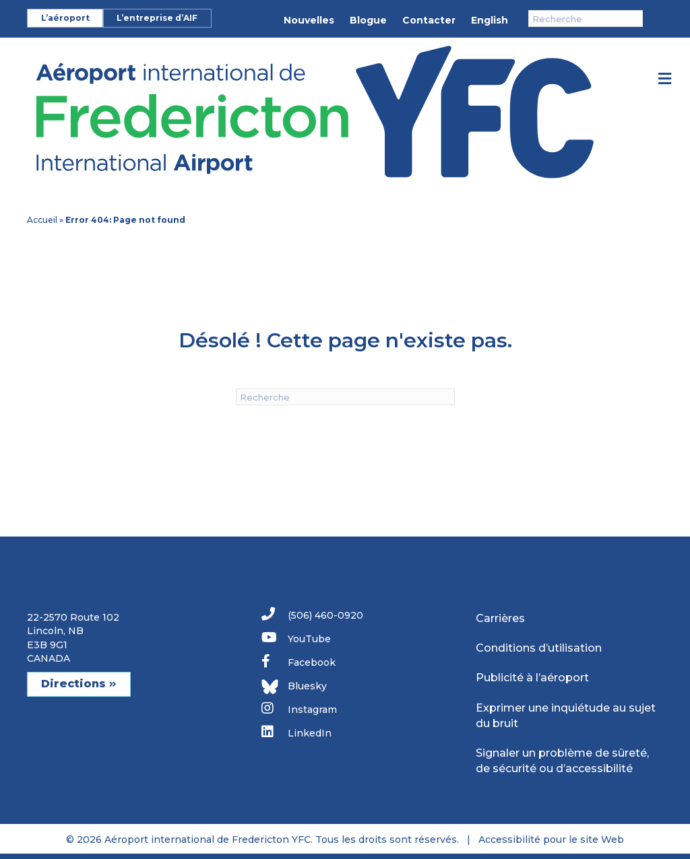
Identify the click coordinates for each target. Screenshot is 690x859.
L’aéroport (65, 18)
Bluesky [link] (294, 686)
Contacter (429, 20)
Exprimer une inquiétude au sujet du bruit (566, 715)
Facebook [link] (298, 661)
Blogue (368, 20)
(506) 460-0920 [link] (312, 614)
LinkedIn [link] (296, 732)
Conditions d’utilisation (539, 648)
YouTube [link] (296, 638)
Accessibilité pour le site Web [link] (551, 839)
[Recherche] (585, 18)
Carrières (500, 618)
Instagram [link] (299, 708)
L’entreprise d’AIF (157, 18)
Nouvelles (309, 20)
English (489, 20)
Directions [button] (79, 683)
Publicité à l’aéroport (532, 677)
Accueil (42, 220)
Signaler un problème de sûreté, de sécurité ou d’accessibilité (562, 761)
